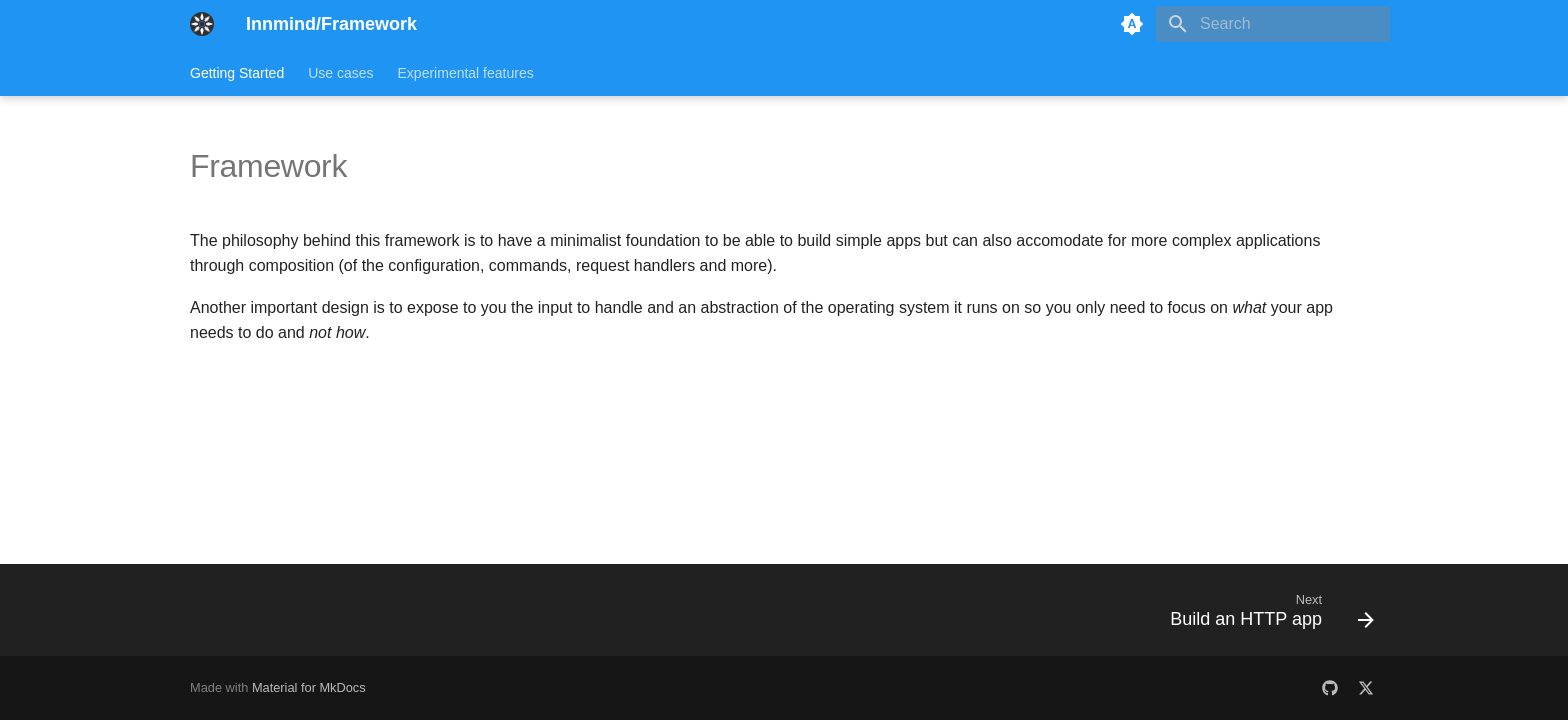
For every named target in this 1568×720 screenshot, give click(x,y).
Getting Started (237, 73)
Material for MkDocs (309, 687)
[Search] (1273, 24)
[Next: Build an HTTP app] (1265, 616)
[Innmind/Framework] (202, 24)
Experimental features (466, 73)
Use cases (340, 73)
